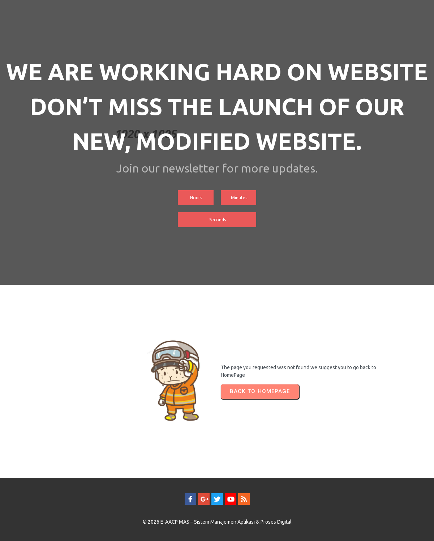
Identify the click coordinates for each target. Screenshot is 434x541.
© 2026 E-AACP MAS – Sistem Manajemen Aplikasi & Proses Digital (217, 522)
